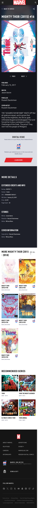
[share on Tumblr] (15, 489)
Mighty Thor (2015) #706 (5, 287)
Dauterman (7, 290)
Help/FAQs (6, 446)
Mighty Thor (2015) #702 (5, 356)
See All (32, 253)
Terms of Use (5, 498)
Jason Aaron (6, 92)
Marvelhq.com (23, 450)
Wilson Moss (9, 221)
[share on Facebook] (4, 489)
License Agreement (8, 502)
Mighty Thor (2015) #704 (5, 321)
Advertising (23, 442)
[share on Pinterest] (26, 489)
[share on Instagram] (11, 489)
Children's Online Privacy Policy (25, 500)
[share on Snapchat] (22, 489)
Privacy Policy (14, 498)
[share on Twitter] (7, 489)
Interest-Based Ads (20, 502)
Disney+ (21, 446)
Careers (6, 450)
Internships (7, 454)
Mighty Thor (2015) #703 (23, 321)
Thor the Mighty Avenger (27, 393)
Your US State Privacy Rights (27, 498)
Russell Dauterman (9, 100)
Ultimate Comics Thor (8, 418)
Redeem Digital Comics (26, 454)
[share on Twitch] (30, 489)
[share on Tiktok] (33, 489)
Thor (3, 393)
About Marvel (7, 442)
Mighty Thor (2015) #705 (23, 287)
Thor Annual (23, 418)
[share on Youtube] (19, 489)
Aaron (3, 290)
